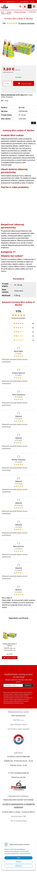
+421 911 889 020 (23, 756)
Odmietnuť (18, 866)
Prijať (18, 858)
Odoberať (28, 685)
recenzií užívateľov (26, 23)
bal (8, 83)
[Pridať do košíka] (23, 83)
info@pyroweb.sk (10, 1)
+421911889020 (23, 1)
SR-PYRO (22, 107)
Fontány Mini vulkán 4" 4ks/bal (9, 645)
